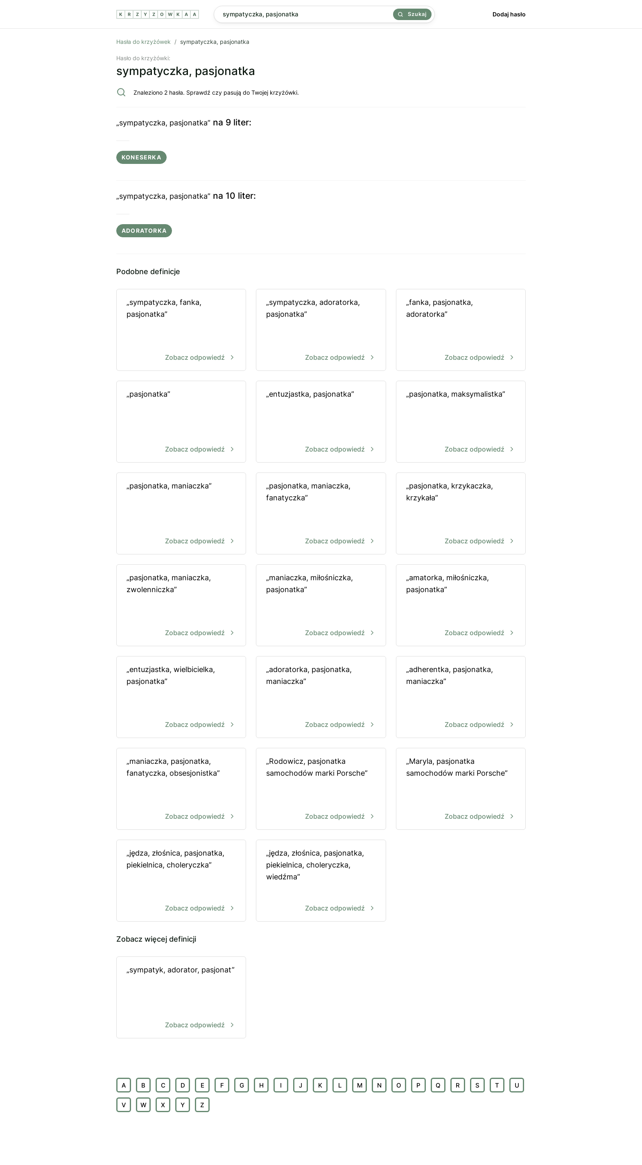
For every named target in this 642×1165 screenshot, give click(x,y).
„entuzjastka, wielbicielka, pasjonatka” (181, 697)
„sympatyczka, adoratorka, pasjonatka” (320, 330)
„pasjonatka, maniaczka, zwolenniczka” (181, 605)
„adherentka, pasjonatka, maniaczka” (460, 697)
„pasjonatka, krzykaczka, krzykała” (460, 514)
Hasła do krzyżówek (143, 41)
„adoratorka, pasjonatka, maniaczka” (320, 697)
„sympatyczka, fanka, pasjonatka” (181, 330)
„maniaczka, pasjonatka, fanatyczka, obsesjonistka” (181, 789)
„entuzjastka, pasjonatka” (320, 422)
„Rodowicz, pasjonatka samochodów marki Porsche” (320, 789)
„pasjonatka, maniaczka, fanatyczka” (320, 514)
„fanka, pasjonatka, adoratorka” (460, 330)
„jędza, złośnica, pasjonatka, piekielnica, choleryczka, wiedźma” (320, 881)
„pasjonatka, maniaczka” (181, 514)
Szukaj (412, 14)
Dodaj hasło (509, 14)
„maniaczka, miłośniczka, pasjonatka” (320, 605)
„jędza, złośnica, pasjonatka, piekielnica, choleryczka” (181, 881)
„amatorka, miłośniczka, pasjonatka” (460, 605)
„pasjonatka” (181, 422)
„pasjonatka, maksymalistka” (460, 422)
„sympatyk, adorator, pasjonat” (181, 998)
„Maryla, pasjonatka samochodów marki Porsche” (460, 789)
